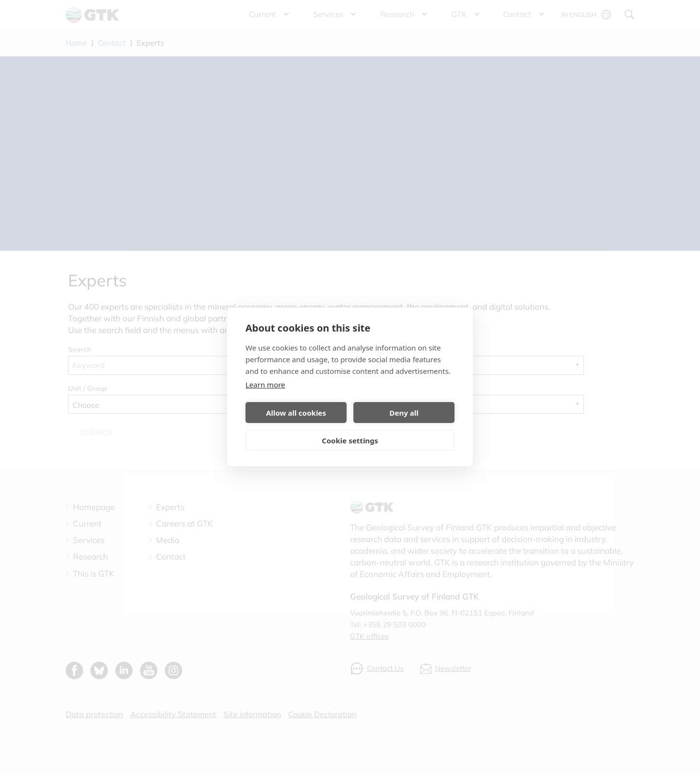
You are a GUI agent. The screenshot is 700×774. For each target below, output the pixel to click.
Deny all (404, 413)
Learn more (265, 384)
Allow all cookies (296, 413)
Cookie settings (350, 440)
